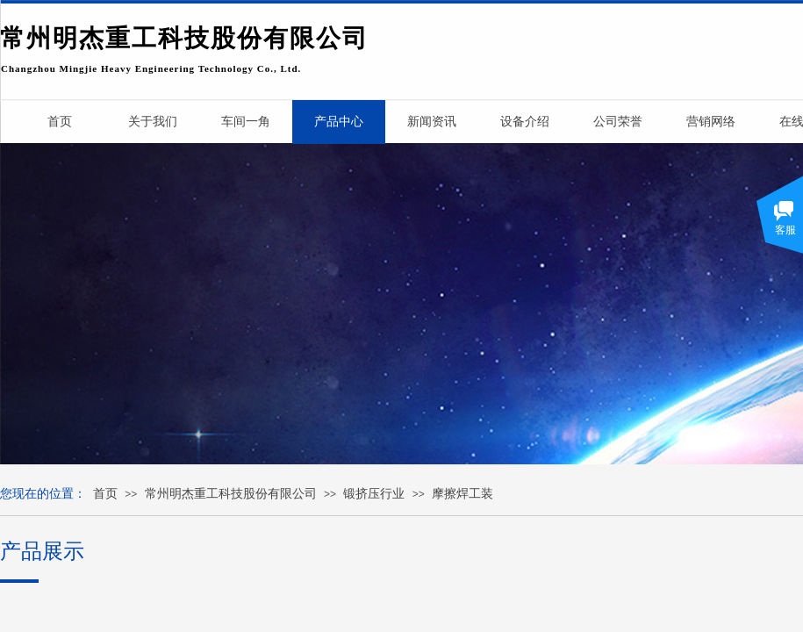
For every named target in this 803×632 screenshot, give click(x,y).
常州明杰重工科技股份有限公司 (231, 493)
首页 (105, 493)
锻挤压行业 (374, 493)
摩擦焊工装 (462, 493)
